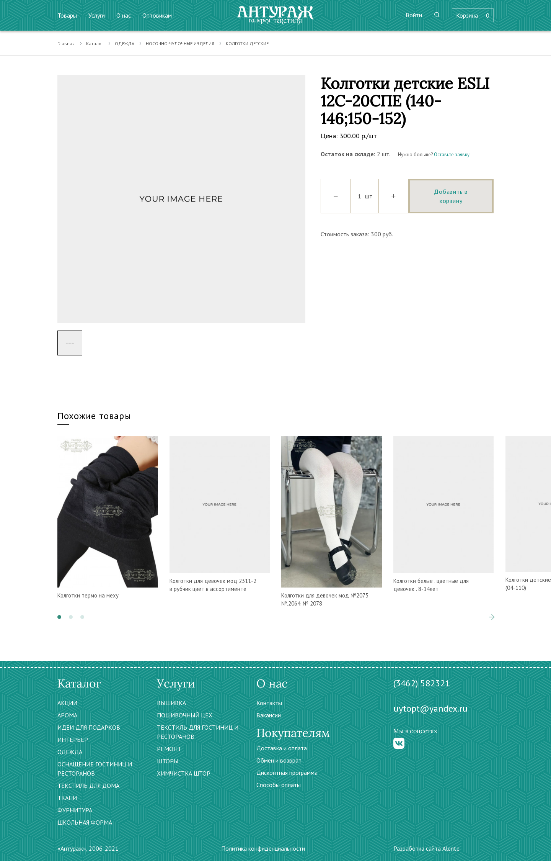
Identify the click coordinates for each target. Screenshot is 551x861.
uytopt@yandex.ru (430, 708)
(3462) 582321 (421, 683)
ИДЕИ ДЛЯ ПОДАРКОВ (88, 727)
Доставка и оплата (281, 748)
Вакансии (268, 715)
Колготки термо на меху (88, 595)
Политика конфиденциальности (263, 848)
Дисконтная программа (287, 772)
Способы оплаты (278, 785)
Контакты (269, 703)
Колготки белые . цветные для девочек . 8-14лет (431, 585)
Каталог (94, 43)
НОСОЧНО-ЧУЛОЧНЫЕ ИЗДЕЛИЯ (180, 43)
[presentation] (491, 617)
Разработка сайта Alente (426, 848)
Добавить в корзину (451, 196)
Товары (67, 15)
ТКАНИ (67, 798)
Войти (414, 15)
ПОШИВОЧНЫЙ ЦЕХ (184, 715)
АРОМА (67, 715)
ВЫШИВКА (171, 703)
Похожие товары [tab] (94, 416)
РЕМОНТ (169, 749)
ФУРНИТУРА (74, 810)
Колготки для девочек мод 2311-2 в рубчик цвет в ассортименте (213, 585)
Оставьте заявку (451, 154)
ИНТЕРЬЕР (72, 739)
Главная (66, 43)
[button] (59, 617)
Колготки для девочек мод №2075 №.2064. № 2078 (324, 599)
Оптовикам (157, 15)
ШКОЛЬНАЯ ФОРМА (84, 822)
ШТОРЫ (167, 761)
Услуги (96, 15)
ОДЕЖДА (124, 43)
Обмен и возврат (279, 760)
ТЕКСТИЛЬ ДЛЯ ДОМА (88, 785)
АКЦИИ (67, 703)
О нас (123, 15)
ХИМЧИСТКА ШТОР (183, 773)
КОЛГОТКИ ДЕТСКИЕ (247, 43)
